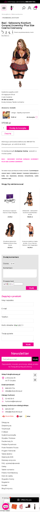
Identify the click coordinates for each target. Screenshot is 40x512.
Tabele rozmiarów (18, 102)
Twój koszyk (6, 429)
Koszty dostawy (7, 102)
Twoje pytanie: (7, 334)
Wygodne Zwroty (8, 479)
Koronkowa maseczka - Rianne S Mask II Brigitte (10, 211)
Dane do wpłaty (7, 476)
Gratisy (4, 466)
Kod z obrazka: (13, 325)
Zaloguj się (5, 422)
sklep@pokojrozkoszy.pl (13, 391)
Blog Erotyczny (7, 488)
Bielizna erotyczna (17, 14)
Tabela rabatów (7, 454)
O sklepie (5, 432)
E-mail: (4, 309)
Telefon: (5, 317)
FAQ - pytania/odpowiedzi (11, 463)
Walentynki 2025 (7, 457)
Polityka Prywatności (9, 444)
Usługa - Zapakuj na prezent (20, 112)
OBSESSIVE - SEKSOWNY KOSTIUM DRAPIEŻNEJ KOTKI (30, 212)
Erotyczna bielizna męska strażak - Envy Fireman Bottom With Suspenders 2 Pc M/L (30, 243)
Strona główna (6, 14)
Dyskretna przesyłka (9, 435)
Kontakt (4, 485)
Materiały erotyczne (9, 460)
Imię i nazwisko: (8, 300)
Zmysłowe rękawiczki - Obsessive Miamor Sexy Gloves (10, 243)
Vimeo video (5, 511)
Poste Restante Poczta (10, 448)
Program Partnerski (8, 451)
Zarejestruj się (6, 426)
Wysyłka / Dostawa (8, 438)
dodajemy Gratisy (21, 151)
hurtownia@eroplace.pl (13, 401)
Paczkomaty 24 (7, 441)
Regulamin (5, 482)
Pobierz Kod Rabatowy (10, 473)
